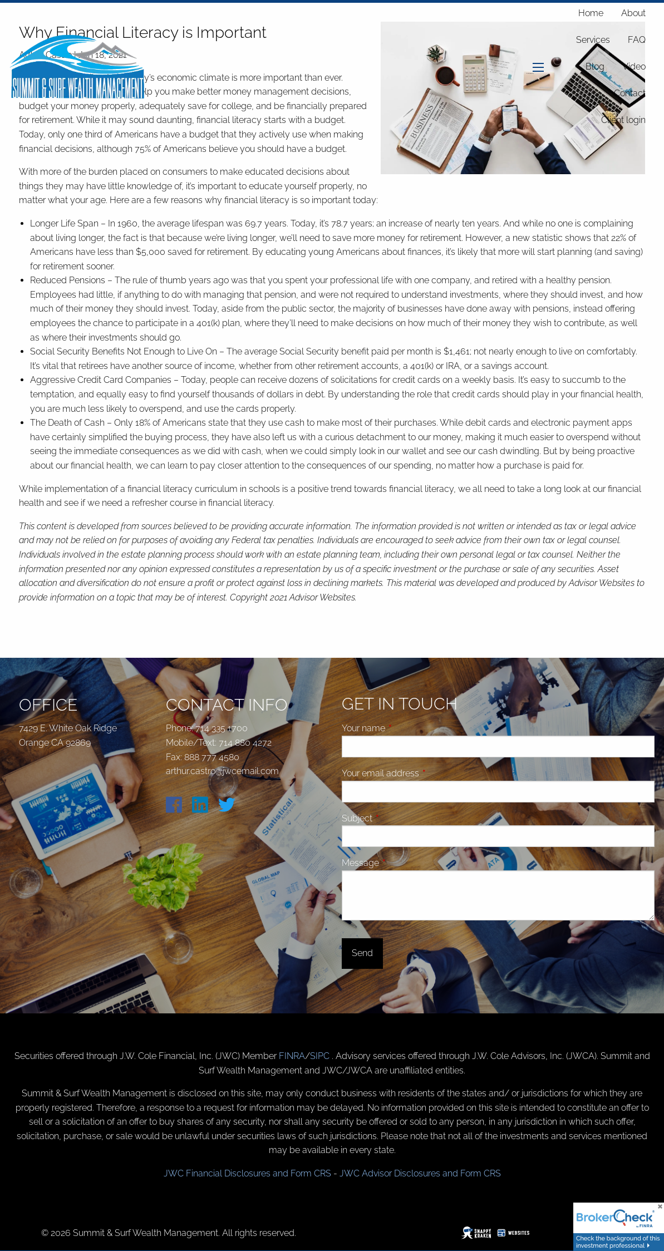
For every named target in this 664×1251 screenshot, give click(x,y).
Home (590, 13)
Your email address (422, 773)
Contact (630, 93)
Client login (623, 120)
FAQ (637, 40)
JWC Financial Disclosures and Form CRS (247, 1173)
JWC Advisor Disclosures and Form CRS (420, 1173)
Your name (405, 728)
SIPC (321, 1056)
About (633, 13)
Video (634, 66)
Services (593, 40)
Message (402, 863)
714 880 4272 (245, 742)
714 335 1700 (221, 728)
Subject (399, 818)
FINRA (292, 1056)
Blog (595, 66)
